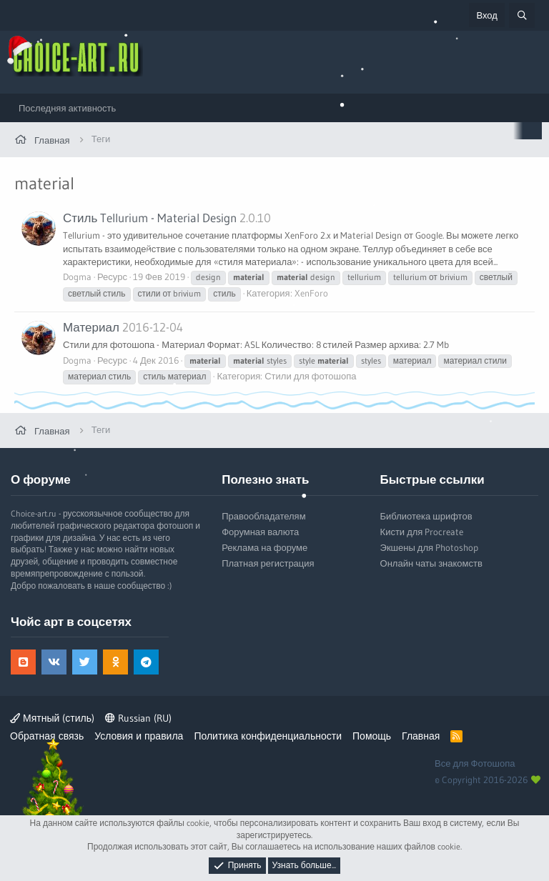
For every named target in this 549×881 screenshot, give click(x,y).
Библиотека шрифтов (426, 516)
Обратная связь (47, 736)
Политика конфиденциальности (268, 736)
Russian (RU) (138, 718)
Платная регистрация (268, 563)
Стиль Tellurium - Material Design (150, 217)
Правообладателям (263, 516)
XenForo (311, 293)
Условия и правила (138, 736)
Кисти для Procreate (422, 531)
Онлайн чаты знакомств (431, 563)
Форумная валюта (260, 531)
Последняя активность (67, 108)
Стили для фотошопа (310, 376)
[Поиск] (522, 15)
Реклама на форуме (264, 547)
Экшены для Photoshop (429, 547)
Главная (421, 736)
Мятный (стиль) (52, 718)
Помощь (371, 736)
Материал (91, 326)
